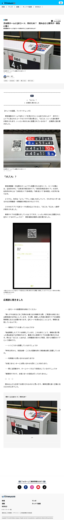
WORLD (38, 7)
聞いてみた (23, 80)
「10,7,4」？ (33, 100)
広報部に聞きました (32, 103)
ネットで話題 (27, 7)
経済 (18, 80)
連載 (17, 7)
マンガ (10, 7)
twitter (5, 80)
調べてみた (30, 80)
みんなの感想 (56, 21)
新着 (3, 7)
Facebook (12, 80)
